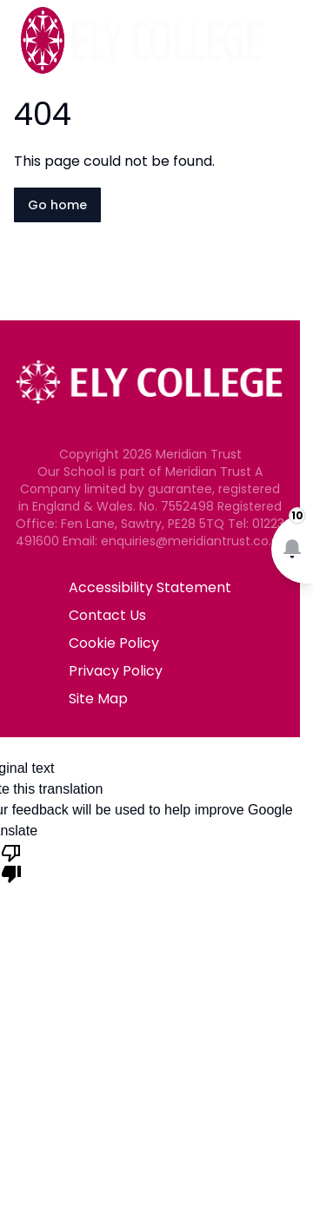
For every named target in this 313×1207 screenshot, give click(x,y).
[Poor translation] (11, 862)
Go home (57, 205)
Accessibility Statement (150, 587)
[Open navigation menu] (288, 41)
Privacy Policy (116, 671)
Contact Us (107, 615)
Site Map (98, 699)
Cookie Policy (114, 643)
